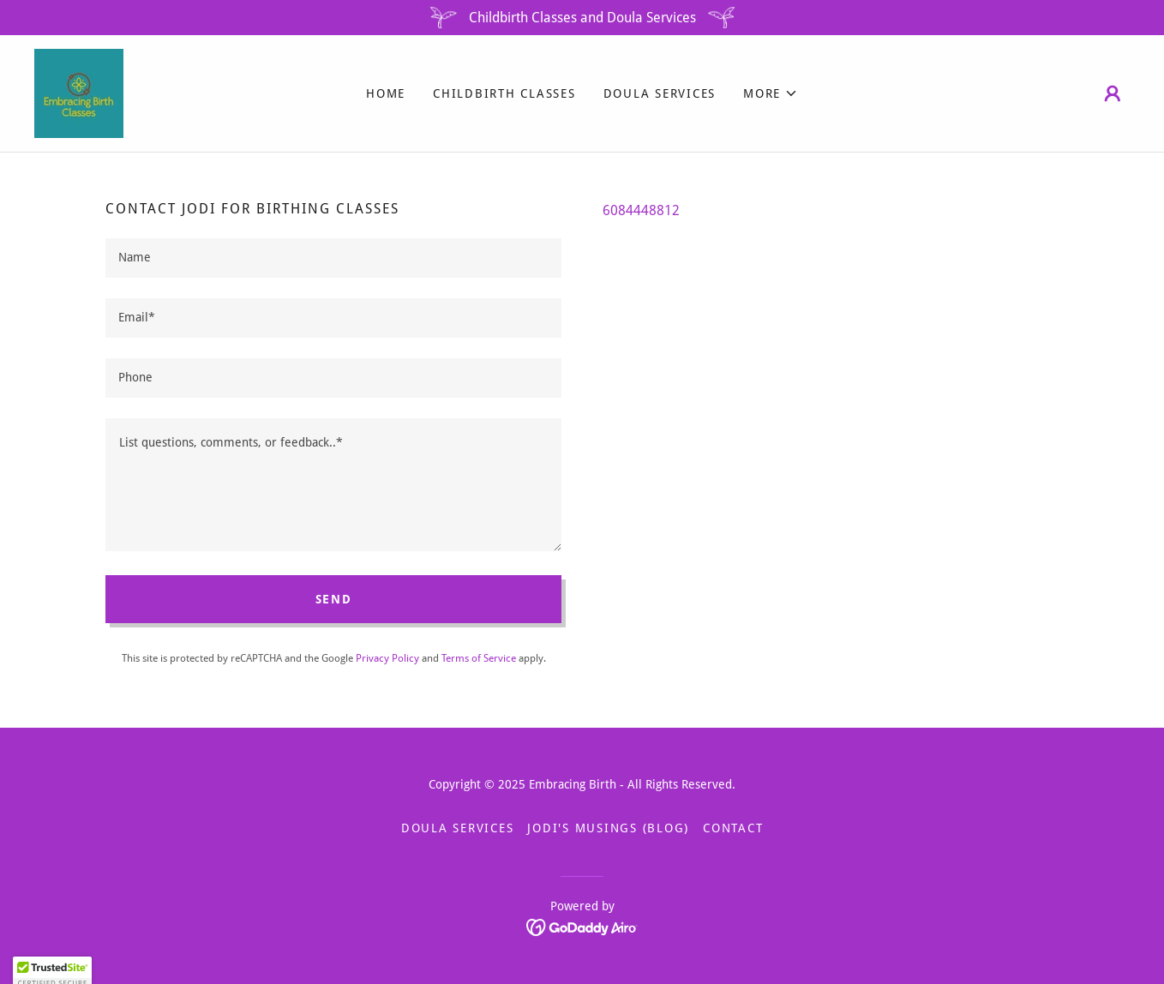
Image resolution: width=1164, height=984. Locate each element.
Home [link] (385, 93)
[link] (78, 92)
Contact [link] (733, 828)
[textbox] (333, 258)
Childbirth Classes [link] (504, 93)
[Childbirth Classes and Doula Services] (582, 17)
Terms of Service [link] (478, 658)
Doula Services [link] (660, 93)
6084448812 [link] (641, 210)
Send (333, 599)
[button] (770, 93)
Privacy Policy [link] (387, 658)
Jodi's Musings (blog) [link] (608, 828)
